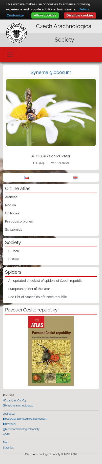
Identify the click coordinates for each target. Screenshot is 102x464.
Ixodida (10, 205)
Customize (15, 15)
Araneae (11, 197)
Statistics (8, 447)
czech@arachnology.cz (19, 405)
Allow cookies (45, 15)
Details (84, 9)
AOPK (6, 434)
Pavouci (11, 423)
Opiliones (12, 213)
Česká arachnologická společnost (26, 418)
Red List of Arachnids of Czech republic (37, 297)
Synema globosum (51, 72)
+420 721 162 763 (16, 400)
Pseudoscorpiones (19, 221)
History (13, 259)
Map (5, 442)
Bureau (13, 251)
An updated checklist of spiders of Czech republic (45, 281)
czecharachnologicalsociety (22, 429)
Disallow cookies (80, 15)
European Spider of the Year (29, 289)
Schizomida (13, 229)
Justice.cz (9, 413)
